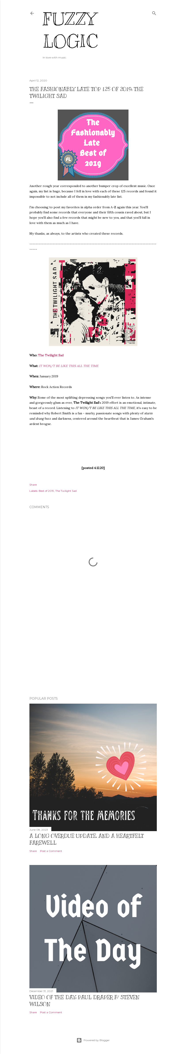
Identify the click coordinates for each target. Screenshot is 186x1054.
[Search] (154, 12)
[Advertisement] (93, 654)
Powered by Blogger (93, 1040)
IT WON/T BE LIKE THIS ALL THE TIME (68, 366)
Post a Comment (51, 851)
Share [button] (33, 484)
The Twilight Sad (50, 355)
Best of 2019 (46, 490)
